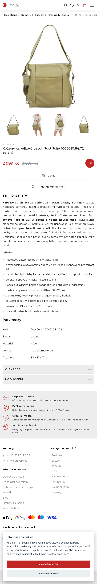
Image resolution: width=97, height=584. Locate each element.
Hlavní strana (10, 15)
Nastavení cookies (48, 573)
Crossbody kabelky (58, 15)
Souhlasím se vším (49, 564)
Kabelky (39, 15)
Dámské (26, 15)
